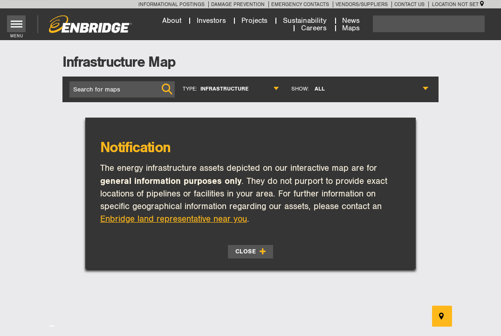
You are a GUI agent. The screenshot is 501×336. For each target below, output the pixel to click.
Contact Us (409, 4)
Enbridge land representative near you (173, 219)
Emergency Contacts (300, 4)
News (351, 20)
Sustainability (305, 20)
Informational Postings (171, 4)
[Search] (429, 23)
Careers (314, 28)
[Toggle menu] (16, 23)
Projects (254, 20)
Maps (351, 28)
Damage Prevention (238, 4)
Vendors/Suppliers (362, 4)
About (171, 20)
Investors (211, 20)
